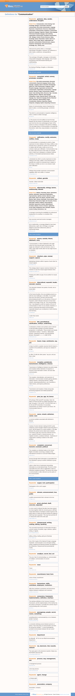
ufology (48, 187)
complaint (40, 445)
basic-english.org (32, 537)
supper (39, 483)
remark (44, 414)
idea (45, 19)
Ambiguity (37, 102)
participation (50, 483)
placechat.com (32, 665)
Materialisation (49, 204)
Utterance (36, 91)
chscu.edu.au (32, 290)
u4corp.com (31, 373)
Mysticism (49, 196)
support (31, 258)
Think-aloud (32, 33)
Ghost (37, 197)
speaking (43, 524)
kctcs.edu (31, 385)
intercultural (41, 282)
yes (30, 342)
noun (39, 565)
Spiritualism (54, 192)
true (55, 492)
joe (42, 396)
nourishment (41, 574)
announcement (48, 492)
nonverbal (40, 76)
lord (44, 483)
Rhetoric (31, 40)
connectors (41, 596)
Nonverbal (45, 84)
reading (31, 524)
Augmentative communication (36, 35)
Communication (40, 24)
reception (40, 362)
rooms (31, 614)
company (49, 684)
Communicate (53, 30)
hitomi (50, 238)
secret (46, 553)
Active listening (48, 24)
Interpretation (52, 28)
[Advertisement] (14, 42)
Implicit (47, 38)
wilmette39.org (32, 549)
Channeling (43, 192)
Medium (38, 192)
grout (39, 503)
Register (47, 32)
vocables (40, 78)
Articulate (54, 93)
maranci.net (31, 409)
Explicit (50, 101)
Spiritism (31, 194)
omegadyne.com (32, 392)
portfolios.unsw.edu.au (33, 591)
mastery (38, 284)
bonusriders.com (32, 264)
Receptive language (40, 33)
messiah (32, 284)
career (31, 416)
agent (39, 675)
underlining (48, 323)
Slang (52, 37)
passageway (41, 612)
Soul (40, 197)
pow (38, 396)
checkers (40, 256)
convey (52, 76)
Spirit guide (32, 202)
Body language (53, 32)
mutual (50, 256)
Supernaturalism (33, 196)
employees (40, 585)
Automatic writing (50, 197)
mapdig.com (31, 129)
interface (50, 598)
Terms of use (25, 694)
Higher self (44, 200)
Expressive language (34, 32)
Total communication (47, 43)
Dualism (43, 204)
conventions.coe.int (33, 155)
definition (43, 598)
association (41, 684)
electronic (43, 646)
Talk (30, 37)
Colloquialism (32, 96)
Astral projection (48, 202)
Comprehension (39, 28)
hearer (39, 341)
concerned (48, 445)
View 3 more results (34, 234)
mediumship (33, 189)
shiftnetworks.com (32, 336)
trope (44, 341)
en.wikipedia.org (32, 251)
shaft (49, 503)
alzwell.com (31, 422)
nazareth (49, 282)
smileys (40, 323)
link (48, 646)
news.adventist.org (33, 641)
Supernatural (43, 194)
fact (50, 553)
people (48, 612)
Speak (36, 38)
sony (38, 240)
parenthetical (44, 322)
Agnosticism (38, 204)
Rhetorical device (46, 42)
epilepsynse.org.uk (33, 220)
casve (39, 414)
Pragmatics (42, 32)
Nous (44, 207)
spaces (37, 258)
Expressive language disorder (44, 98)
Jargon (37, 96)
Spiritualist (36, 194)
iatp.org (30, 167)
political (45, 447)
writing (49, 522)
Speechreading (42, 99)
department (41, 635)
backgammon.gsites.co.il (34, 271)
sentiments (50, 341)
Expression (32, 28)
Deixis (41, 93)
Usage (38, 40)
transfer (53, 646)
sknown (39, 492)
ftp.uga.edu (31, 53)
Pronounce (53, 102)
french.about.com (32, 569)
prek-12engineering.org (34, 532)
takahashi (32, 240)
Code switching (49, 33)
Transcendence (50, 199)
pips (45, 256)
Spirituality (43, 199)
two (30, 660)
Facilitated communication (50, 35)
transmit (32, 447)
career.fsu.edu (32, 440)
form (51, 574)
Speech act (52, 38)
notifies (31, 139)
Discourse (45, 28)
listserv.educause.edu (33, 670)
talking (37, 524)
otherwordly (41, 187)
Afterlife (37, 202)
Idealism (36, 205)
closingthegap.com (33, 174)
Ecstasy (35, 209)
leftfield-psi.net (32, 231)
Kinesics (49, 83)
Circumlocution (32, 101)
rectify (47, 137)
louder (55, 282)
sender (49, 19)
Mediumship (32, 200)
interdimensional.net (33, 579)
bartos (54, 187)
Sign (50, 93)
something (37, 614)
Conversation (43, 25)
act (53, 553)
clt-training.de (32, 312)
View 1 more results (34, 478)
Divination (48, 207)
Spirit (35, 199)
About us (7, 1)
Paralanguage (38, 43)
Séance (48, 192)
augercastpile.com (33, 518)
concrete (32, 505)
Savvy (35, 40)
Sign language (47, 94)
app (44, 396)
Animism (44, 196)
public (31, 494)
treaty (37, 139)
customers (48, 585)
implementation (34, 598)
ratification (40, 137)
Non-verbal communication (43, 27)
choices (49, 364)
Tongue (48, 99)
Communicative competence (43, 30)
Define (66, 6)
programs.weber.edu (33, 183)
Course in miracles (43, 205)
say (56, 341)
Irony (43, 45)
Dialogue (37, 25)
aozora (39, 238)
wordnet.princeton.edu (33, 620)
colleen (39, 178)
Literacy (39, 45)
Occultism (31, 205)
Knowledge (31, 38)
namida (44, 238)
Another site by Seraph (64, 694)
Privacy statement (18, 694)
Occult (30, 207)
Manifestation (49, 194)
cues (35, 416)
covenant (39, 447)
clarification (33, 323)
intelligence (42, 364)
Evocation (50, 200)
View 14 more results (35, 133)
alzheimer (50, 414)
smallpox (40, 553)
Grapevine (31, 43)
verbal (47, 76)
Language (52, 27)
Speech (42, 40)
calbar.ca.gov (32, 215)
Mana (56, 199)
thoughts (41, 20)
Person (55, 200)
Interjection (32, 102)
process (39, 658)
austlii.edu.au (32, 455)
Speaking (31, 94)
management (51, 658)
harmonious (41, 583)
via (38, 646)
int (48, 396)
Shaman (39, 199)
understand (33, 20)
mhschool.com (32, 68)
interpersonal (41, 522)
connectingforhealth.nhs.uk (34, 654)
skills (48, 583)
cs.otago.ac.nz (32, 499)
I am (45, 209)
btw (38, 322)
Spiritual (39, 196)
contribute (32, 585)
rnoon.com (31, 357)
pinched (44, 503)
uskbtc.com (31, 317)
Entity (34, 207)
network (32, 647)
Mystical (31, 199)
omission (53, 137)
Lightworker (51, 205)
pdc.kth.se (31, 607)
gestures (40, 19)
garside (45, 178)
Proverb (43, 37)
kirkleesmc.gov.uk (32, 63)
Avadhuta (41, 202)
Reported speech (44, 96)
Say (36, 45)
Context (38, 37)
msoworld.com (32, 278)
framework (49, 596)
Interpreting (47, 102)
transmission (33, 364)
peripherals (48, 362)
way (44, 658)
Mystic (33, 197)
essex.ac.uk (31, 475)
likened (40, 189)
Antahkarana (39, 207)
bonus (51, 396)
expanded (39, 505)
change (44, 675)
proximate (32, 78)
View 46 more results (35, 72)
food (48, 574)
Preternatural (39, 200)
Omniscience (41, 209)
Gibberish (41, 94)
